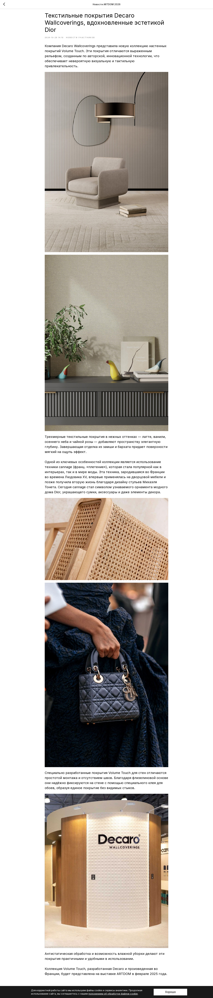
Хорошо (170, 992)
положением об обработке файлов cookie (113, 993)
